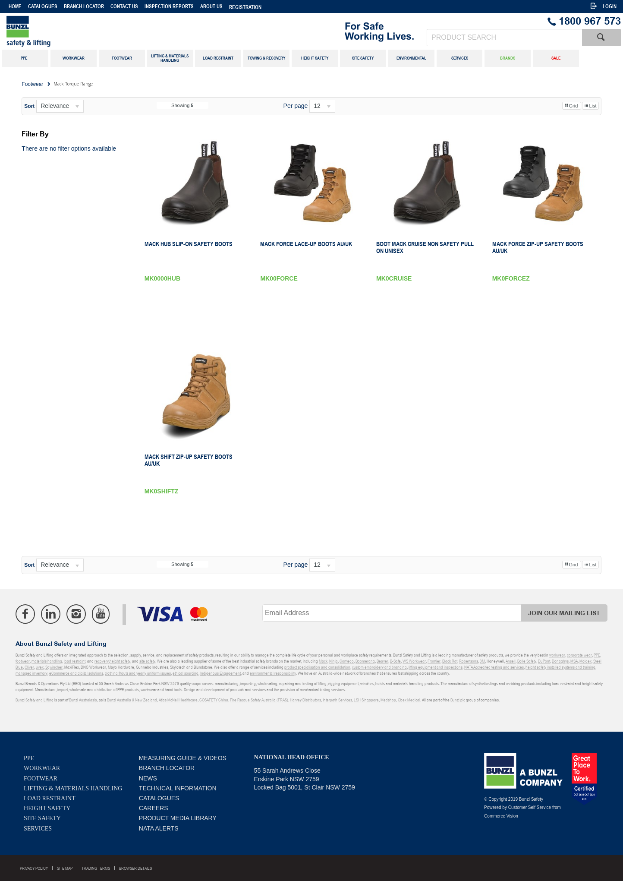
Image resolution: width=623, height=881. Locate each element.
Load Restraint (49, 798)
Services (38, 828)
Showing (182, 105)
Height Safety (47, 808)
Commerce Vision (501, 816)
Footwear (40, 778)
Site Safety (42, 818)
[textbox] (504, 37)
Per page (295, 105)
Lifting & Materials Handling (73, 788)
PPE (29, 758)
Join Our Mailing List (564, 613)
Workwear (42, 768)
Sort (29, 106)
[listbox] (60, 106)
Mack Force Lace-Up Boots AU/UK (306, 243)
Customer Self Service (529, 807)
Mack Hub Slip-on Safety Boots (189, 243)
